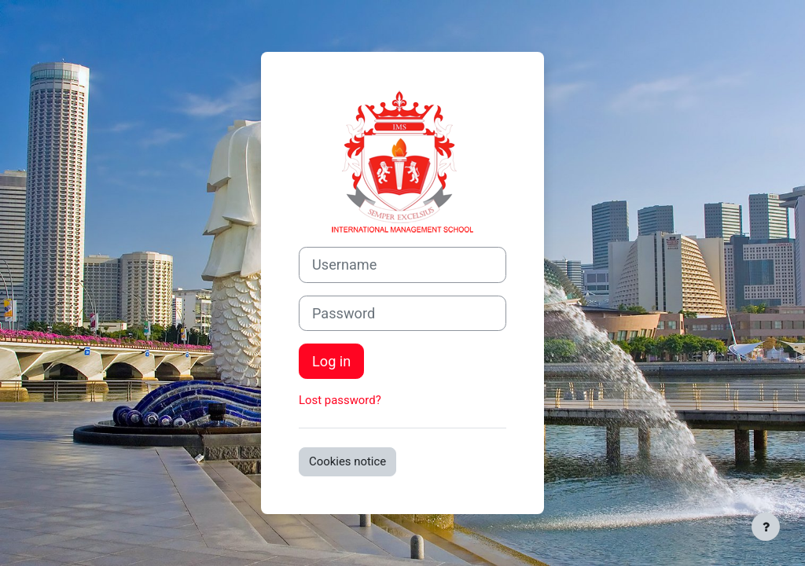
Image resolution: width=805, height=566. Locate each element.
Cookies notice (347, 461)
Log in (331, 361)
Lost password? (340, 400)
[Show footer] (766, 527)
